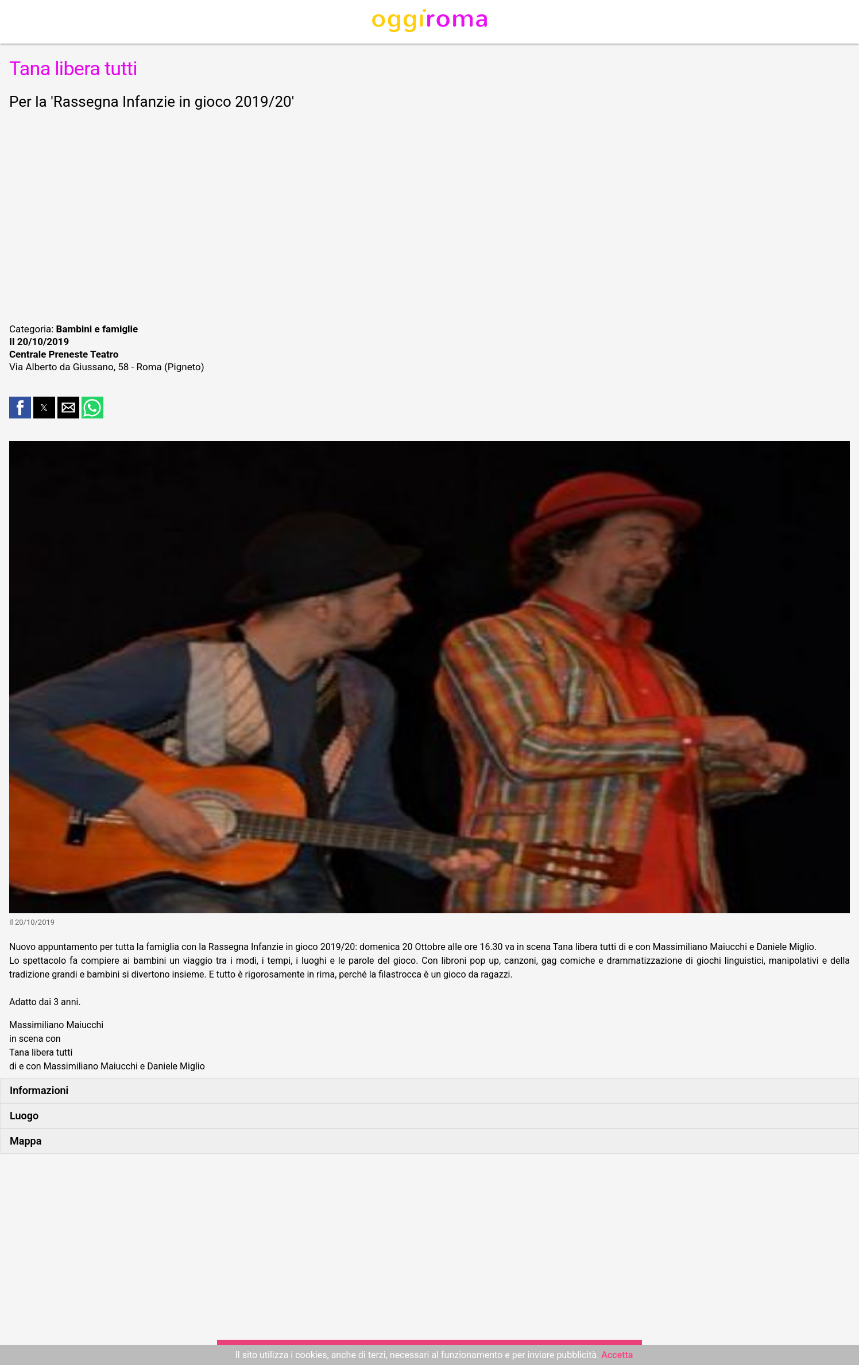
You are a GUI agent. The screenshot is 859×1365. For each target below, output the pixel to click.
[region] (429, 215)
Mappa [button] (25, 1141)
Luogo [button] (24, 1116)
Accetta (617, 1355)
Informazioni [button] (39, 1090)
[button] (20, 407)
